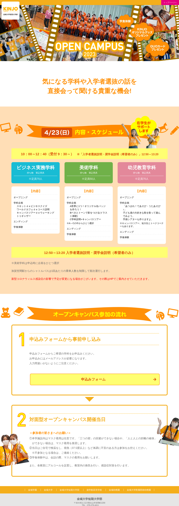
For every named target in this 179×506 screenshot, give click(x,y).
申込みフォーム (118, 379)
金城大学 (48, 490)
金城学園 (32, 490)
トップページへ (170, 2)
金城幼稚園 (114, 490)
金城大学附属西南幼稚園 (139, 490)
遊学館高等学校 (94, 490)
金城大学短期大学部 (69, 490)
